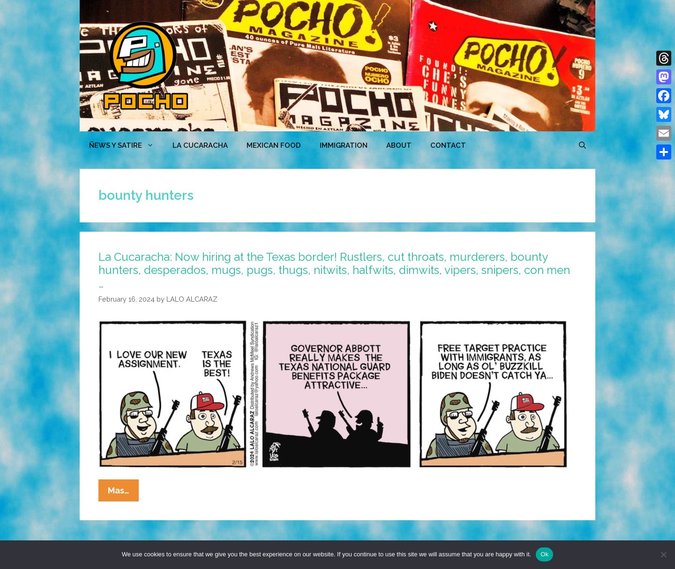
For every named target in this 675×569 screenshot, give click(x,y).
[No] (663, 554)
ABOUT (399, 145)
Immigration (344, 145)
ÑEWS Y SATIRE (126, 145)
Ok (544, 554)
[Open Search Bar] (582, 145)
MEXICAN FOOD (274, 145)
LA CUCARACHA (200, 145)
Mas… (123, 492)
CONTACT (448, 145)
